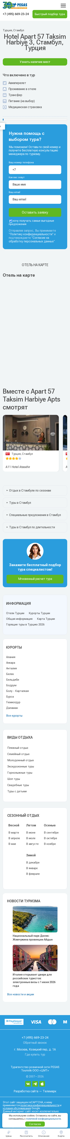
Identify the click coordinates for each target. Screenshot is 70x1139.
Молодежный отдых (20, 760)
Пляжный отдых (17, 748)
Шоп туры (13, 779)
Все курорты (14, 715)
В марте (13, 832)
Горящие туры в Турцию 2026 (25, 624)
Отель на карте (35, 265)
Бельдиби (12, 679)
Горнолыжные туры (19, 772)
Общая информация (19, 619)
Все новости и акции (20, 994)
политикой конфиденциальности (43, 1119)
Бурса (10, 696)
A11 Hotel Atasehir (18, 467)
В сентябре (51, 832)
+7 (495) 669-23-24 (16, 14)
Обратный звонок (35, 1042)
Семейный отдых (18, 754)
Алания (10, 657)
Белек (10, 674)
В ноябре (50, 844)
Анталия (11, 668)
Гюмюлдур (13, 702)
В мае (12, 844)
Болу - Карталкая (17, 691)
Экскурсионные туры (20, 766)
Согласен (35, 1124)
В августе (32, 844)
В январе (32, 868)
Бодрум (11, 685)
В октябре (50, 838)
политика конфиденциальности (39, 1105)
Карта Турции (46, 619)
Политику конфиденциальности (31, 234)
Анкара (10, 662)
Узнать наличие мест (35, 62)
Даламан (12, 708)
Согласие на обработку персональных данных (31, 239)
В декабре (33, 862)
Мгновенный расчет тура (35, 579)
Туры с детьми (17, 791)
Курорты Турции (39, 613)
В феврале (33, 874)
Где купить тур (35, 1054)
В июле (30, 838)
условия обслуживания (17, 1108)
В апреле (14, 838)
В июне (30, 832)
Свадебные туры (18, 785)
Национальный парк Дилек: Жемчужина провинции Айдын (33, 937)
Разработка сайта (26, 1091)
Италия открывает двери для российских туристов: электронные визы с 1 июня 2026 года (34, 980)
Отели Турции (15, 613)
